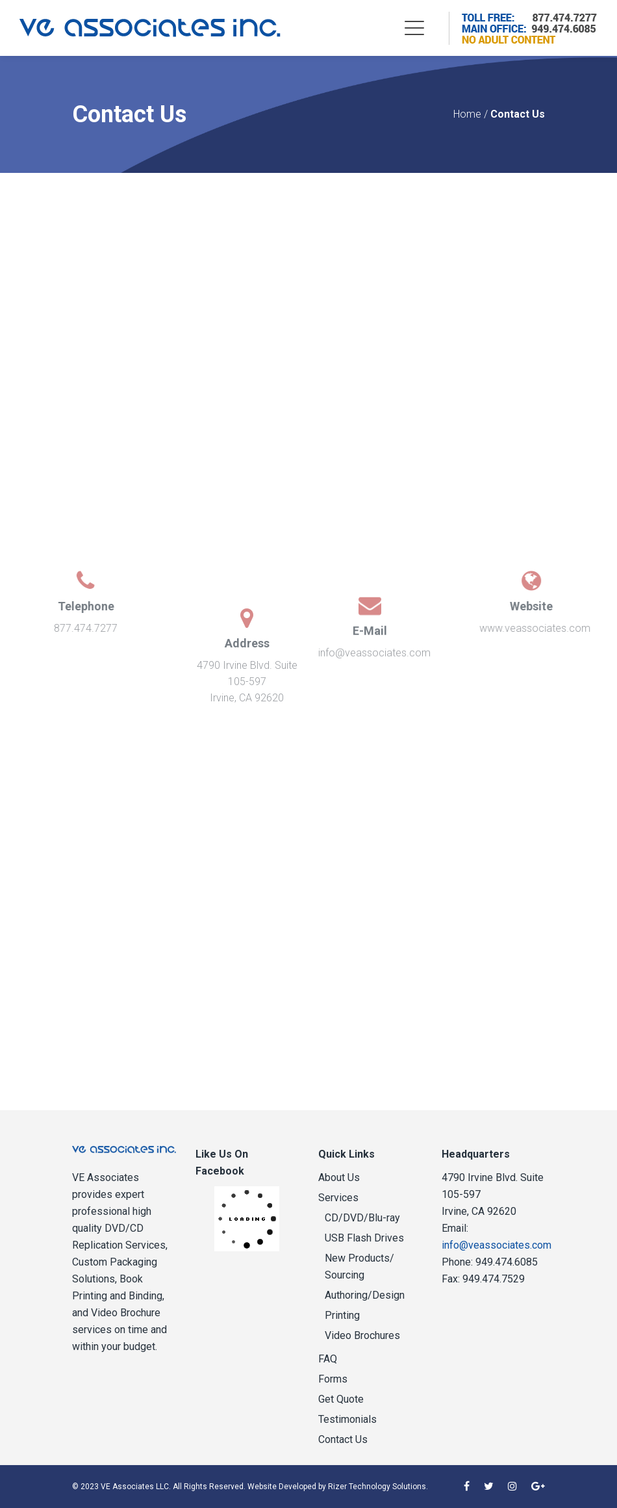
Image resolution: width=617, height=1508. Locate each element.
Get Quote (341, 1399)
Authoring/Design (365, 1295)
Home (467, 114)
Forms (332, 1379)
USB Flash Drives (364, 1238)
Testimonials (347, 1419)
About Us (339, 1177)
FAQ (327, 1359)
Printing (342, 1315)
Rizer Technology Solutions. (378, 1486)
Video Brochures (362, 1335)
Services (338, 1197)
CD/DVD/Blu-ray (362, 1218)
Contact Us (343, 1439)
